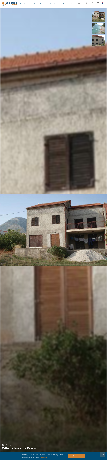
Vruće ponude (79, 4)
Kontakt (61, 4)
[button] (98, 16)
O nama (42, 4)
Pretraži (71, 4)
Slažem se (77, 456)
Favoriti (86, 4)
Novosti (52, 4)
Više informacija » (43, 457)
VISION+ (98, 4)
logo (9, 4)
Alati (33, 4)
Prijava (92, 4)
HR (102, 4)
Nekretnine (24, 4)
